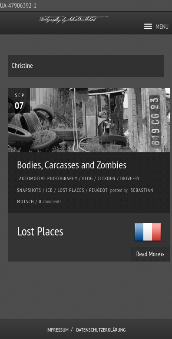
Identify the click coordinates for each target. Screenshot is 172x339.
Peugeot (98, 190)
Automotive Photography (48, 178)
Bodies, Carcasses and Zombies (71, 164)
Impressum (57, 329)
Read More (150, 253)
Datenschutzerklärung (101, 329)
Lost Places (71, 190)
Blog (87, 178)
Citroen (107, 178)
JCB (49, 190)
